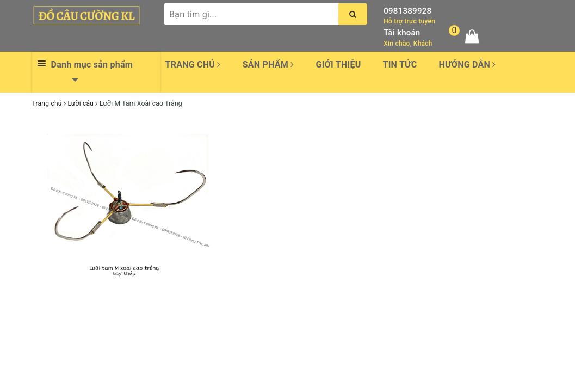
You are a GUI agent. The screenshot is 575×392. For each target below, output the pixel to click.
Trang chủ (193, 64)
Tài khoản (402, 33)
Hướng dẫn (467, 64)
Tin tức (400, 64)
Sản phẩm (268, 64)
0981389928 (407, 11)
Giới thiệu (338, 64)
